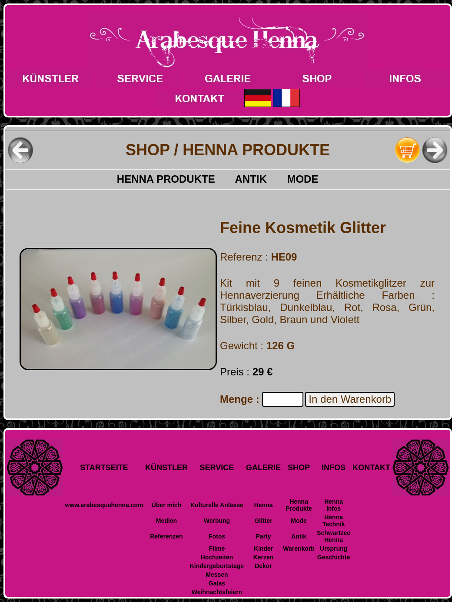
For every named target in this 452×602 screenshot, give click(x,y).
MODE (313, 179)
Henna (263, 505)
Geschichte (333, 557)
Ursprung (333, 548)
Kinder (263, 548)
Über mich (166, 505)
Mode (299, 520)
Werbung (217, 520)
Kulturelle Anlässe (216, 505)
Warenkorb (299, 548)
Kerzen (263, 557)
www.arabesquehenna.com (104, 505)
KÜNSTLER (166, 467)
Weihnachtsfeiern (217, 592)
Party (263, 536)
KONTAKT (371, 467)
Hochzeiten (217, 557)
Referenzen (166, 536)
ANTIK (261, 179)
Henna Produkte (299, 505)
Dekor (263, 565)
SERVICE (217, 467)
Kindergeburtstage (217, 565)
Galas (217, 583)
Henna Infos (333, 505)
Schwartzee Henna (333, 536)
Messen (217, 574)
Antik (298, 536)
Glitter (263, 520)
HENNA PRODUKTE (176, 179)
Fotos (217, 536)
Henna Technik (333, 521)
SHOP (299, 467)
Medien (166, 520)
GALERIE (263, 467)
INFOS (334, 467)
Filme (217, 548)
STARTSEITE (104, 467)
